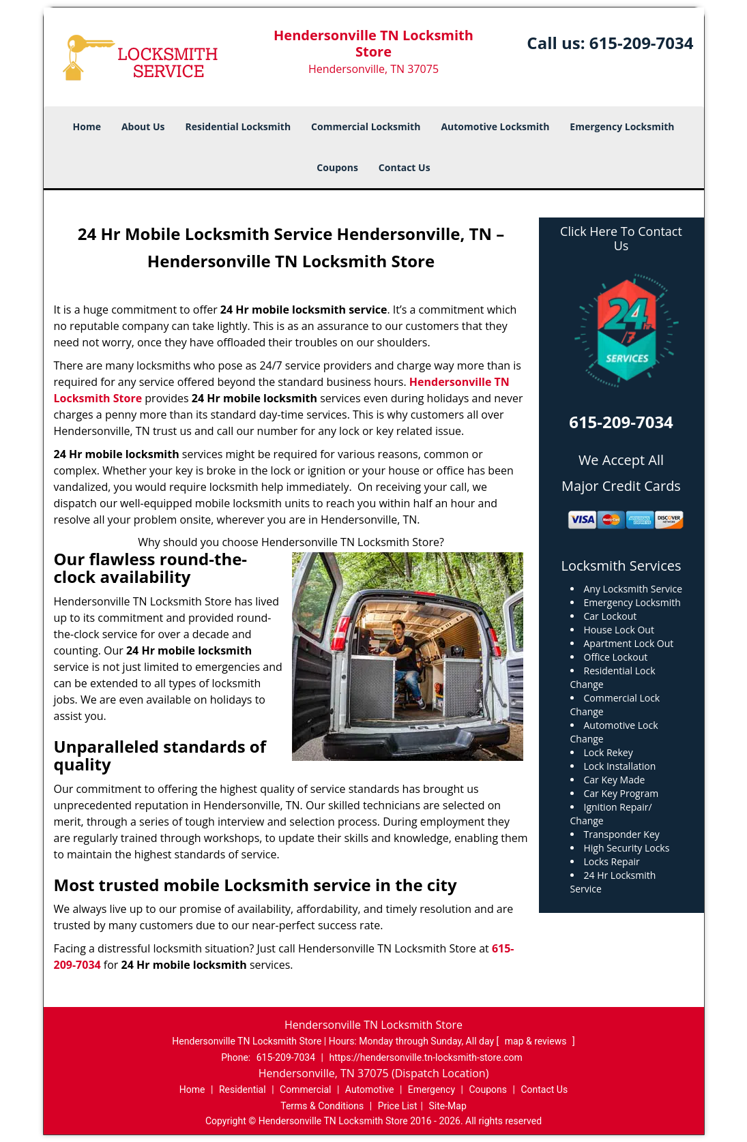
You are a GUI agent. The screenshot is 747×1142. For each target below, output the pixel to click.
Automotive (369, 1089)
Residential (242, 1089)
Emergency (431, 1089)
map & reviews (537, 1041)
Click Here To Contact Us (621, 238)
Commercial (305, 1089)
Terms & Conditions (322, 1105)
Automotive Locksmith (495, 126)
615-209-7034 (641, 42)
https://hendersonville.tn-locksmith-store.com (425, 1057)
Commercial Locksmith (365, 126)
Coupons (337, 167)
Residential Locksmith (238, 126)
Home (87, 126)
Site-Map (448, 1105)
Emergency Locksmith (622, 126)
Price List (398, 1105)
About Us (143, 126)
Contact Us (404, 167)
